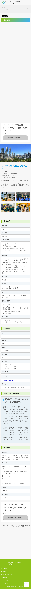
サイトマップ (4, 583)
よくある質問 (4, 580)
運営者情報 (4, 568)
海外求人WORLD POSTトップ (7, 7)
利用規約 (3, 571)
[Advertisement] (15, 39)
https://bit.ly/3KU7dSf (7, 380)
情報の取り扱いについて (7, 574)
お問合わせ (4, 577)
